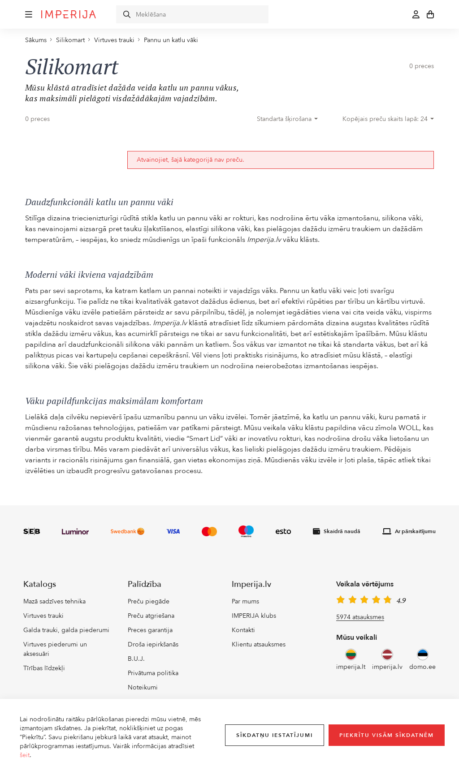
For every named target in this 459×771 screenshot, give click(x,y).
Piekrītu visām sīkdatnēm (386, 735)
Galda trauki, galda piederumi (66, 630)
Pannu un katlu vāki (171, 40)
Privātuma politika (153, 673)
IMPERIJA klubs (254, 616)
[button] (28, 14)
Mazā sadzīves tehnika (54, 601)
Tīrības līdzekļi (44, 668)
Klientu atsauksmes (259, 644)
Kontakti (243, 630)
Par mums (245, 601)
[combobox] (287, 119)
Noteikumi (143, 687)
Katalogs (39, 584)
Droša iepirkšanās (153, 644)
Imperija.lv (251, 584)
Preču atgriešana (151, 616)
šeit (25, 755)
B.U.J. (136, 659)
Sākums (36, 40)
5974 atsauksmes (360, 617)
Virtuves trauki (114, 40)
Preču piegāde (148, 601)
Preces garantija (150, 630)
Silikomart (70, 40)
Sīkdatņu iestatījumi (274, 735)
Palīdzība (144, 584)
